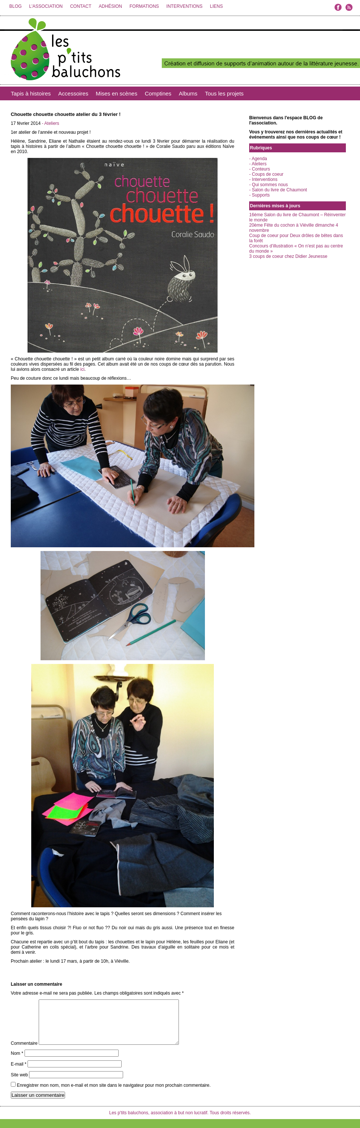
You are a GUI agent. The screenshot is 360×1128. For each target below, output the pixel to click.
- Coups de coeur (266, 174)
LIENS (216, 6)
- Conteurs (259, 169)
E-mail (18, 1073)
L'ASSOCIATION (45, 6)
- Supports (259, 195)
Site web (19, 1083)
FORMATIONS (144, 6)
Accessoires (73, 93)
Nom (17, 1062)
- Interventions (263, 179)
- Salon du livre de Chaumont (278, 189)
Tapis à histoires (31, 93)
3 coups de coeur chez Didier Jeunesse (288, 256)
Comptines (158, 93)
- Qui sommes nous (268, 184)
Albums (188, 93)
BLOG (15, 6)
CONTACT (80, 6)
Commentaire (24, 1052)
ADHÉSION (110, 6)
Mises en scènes (116, 93)
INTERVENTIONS (184, 6)
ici (81, 369)
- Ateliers (50, 123)
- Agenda (258, 158)
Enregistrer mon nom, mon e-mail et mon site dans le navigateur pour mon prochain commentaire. (113, 1094)
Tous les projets (224, 93)
